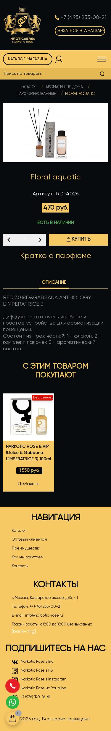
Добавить (28, 484)
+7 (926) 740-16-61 (31, 698)
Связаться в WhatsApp (80, 31)
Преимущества (26, 548)
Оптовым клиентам (29, 540)
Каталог (28, 87)
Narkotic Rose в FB (32, 671)
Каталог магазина (27, 59)
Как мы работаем (28, 557)
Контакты (20, 566)
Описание (54, 282)
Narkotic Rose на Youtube (39, 689)
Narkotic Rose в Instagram (39, 680)
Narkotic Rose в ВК (32, 662)
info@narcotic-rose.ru (44, 615)
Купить (78, 239)
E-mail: (37, 615)
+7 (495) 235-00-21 (45, 607)
